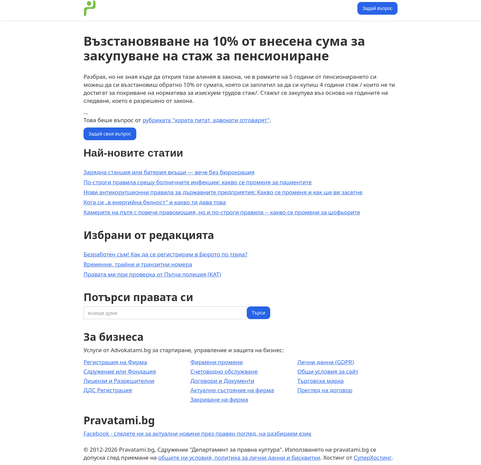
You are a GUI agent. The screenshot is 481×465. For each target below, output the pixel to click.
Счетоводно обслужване (224, 371)
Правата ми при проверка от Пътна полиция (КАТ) (152, 274)
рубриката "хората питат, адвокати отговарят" (206, 120)
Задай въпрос (377, 8)
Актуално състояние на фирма (232, 390)
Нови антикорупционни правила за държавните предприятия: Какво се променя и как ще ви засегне (223, 192)
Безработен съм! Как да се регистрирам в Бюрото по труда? (166, 254)
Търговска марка (320, 381)
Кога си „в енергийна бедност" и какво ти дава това (155, 202)
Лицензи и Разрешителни (119, 381)
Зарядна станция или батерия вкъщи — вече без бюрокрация (169, 172)
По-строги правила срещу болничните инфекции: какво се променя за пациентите (198, 182)
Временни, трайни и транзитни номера (138, 264)
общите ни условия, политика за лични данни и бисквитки (239, 457)
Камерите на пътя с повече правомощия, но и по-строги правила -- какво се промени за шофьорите (222, 212)
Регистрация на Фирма (115, 362)
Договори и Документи (222, 381)
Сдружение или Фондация (120, 371)
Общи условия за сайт (327, 371)
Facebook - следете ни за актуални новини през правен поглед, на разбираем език (197, 433)
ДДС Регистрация (108, 390)
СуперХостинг (372, 457)
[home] (90, 8)
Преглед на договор (324, 390)
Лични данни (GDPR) (325, 362)
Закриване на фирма (219, 399)
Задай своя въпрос (110, 134)
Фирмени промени (216, 362)
